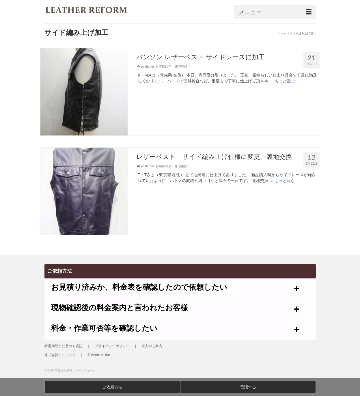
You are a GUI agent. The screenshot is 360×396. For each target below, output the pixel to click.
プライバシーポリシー (112, 346)
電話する (248, 387)
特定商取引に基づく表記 (63, 346)
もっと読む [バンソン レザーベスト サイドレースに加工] (285, 81)
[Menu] (275, 12)
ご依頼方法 (112, 387)
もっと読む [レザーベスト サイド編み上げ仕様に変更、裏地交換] (285, 181)
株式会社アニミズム (60, 355)
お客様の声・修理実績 (171, 66)
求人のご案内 (151, 346)
